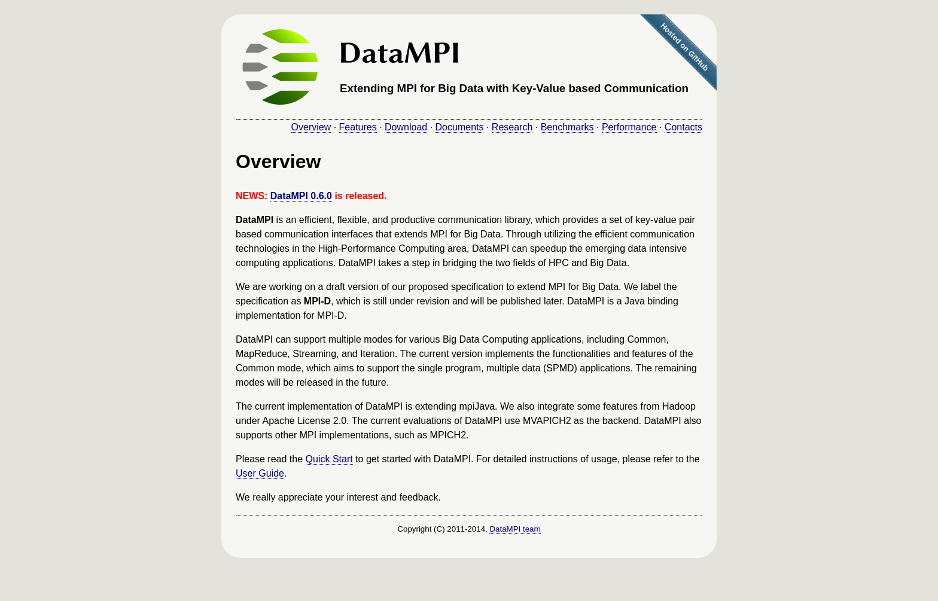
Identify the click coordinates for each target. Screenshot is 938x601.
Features (358, 127)
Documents (460, 127)
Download (406, 127)
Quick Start (329, 459)
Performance (629, 127)
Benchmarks (567, 127)
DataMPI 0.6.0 (301, 196)
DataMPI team (514, 528)
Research (512, 127)
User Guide (260, 473)
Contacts (683, 127)
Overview (311, 127)
